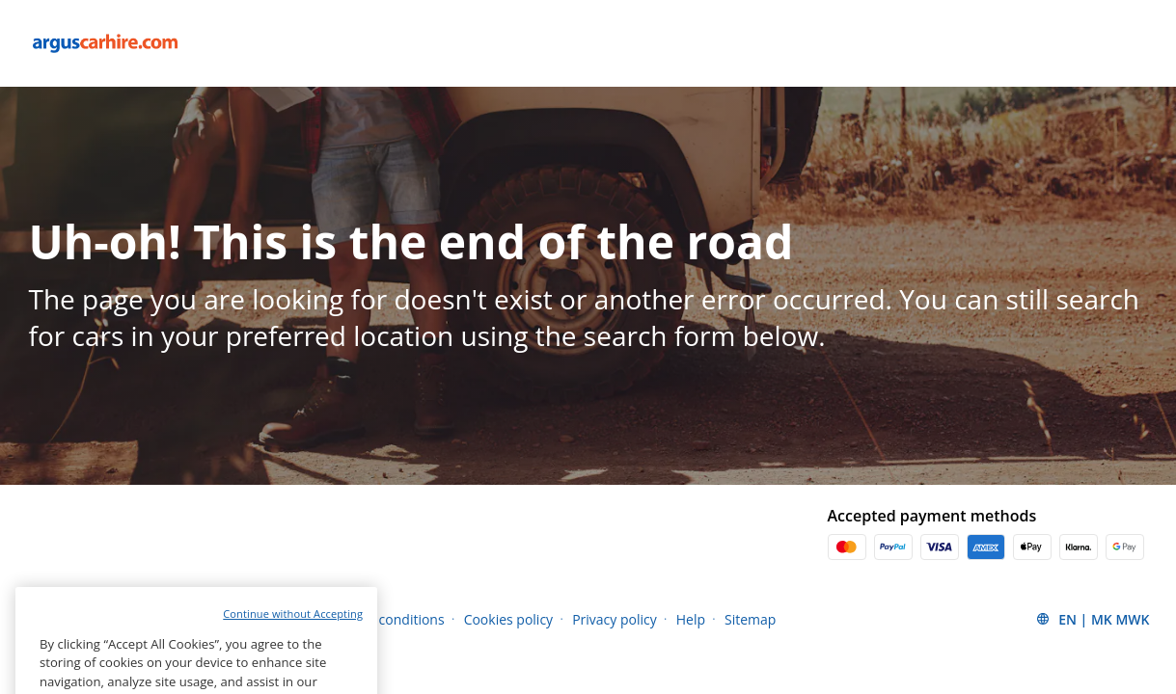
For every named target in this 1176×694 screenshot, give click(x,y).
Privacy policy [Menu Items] (614, 619)
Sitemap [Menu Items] (750, 619)
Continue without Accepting (293, 648)
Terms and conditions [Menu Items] (376, 619)
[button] (1092, 619)
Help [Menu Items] (690, 619)
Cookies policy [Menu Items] (509, 619)
